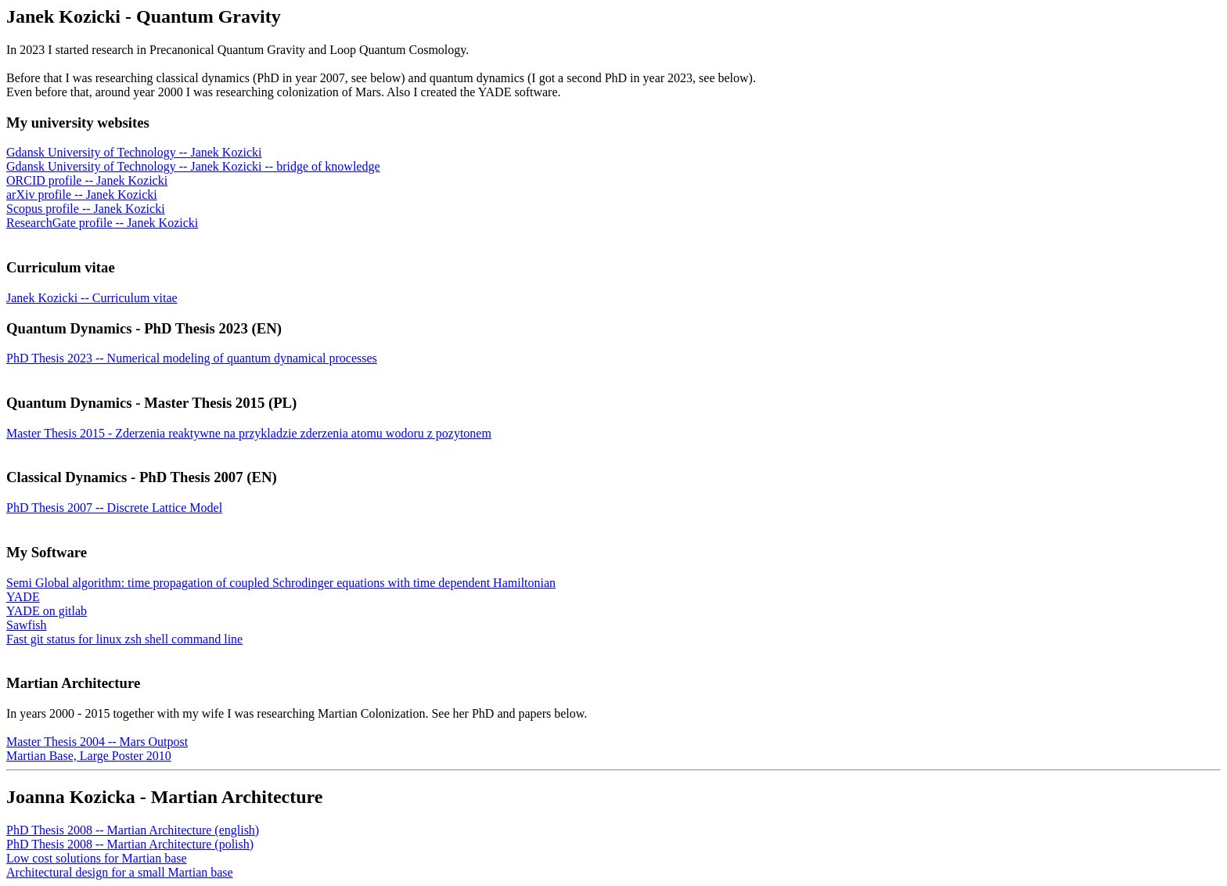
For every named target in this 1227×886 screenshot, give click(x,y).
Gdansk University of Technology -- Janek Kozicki (134, 152)
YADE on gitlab (46, 611)
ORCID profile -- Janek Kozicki (86, 180)
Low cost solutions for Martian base (96, 858)
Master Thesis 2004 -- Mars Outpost (97, 741)
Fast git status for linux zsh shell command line (124, 639)
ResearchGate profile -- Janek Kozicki (102, 222)
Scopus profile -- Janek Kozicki (85, 208)
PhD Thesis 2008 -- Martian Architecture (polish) (130, 844)
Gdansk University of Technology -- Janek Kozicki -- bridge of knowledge (193, 166)
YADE (23, 596)
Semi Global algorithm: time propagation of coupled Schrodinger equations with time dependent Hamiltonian (281, 582)
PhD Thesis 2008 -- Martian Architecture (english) (132, 830)
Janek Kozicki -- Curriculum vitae (92, 297)
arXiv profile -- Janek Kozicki (81, 194)
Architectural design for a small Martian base (119, 872)
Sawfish (26, 625)
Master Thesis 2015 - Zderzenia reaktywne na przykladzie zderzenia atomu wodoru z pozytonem (248, 433)
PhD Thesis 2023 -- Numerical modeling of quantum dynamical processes (191, 358)
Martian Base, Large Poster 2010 (88, 755)
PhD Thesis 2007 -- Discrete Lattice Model (114, 507)
